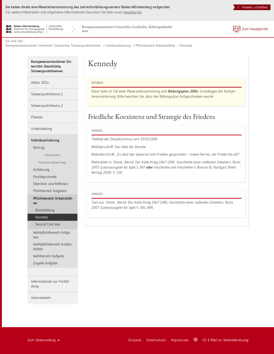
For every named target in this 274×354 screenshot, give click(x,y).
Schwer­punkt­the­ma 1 (47, 94)
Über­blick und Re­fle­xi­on (50, 183)
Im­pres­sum (180, 340)
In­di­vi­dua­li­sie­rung (118, 45)
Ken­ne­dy (186, 45)
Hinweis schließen (252, 7)
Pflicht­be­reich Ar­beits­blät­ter (155, 45)
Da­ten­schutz (156, 340)
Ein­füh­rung (41, 169)
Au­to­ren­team (41, 297)
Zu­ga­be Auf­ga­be (45, 263)
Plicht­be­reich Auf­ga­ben (50, 191)
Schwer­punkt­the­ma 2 (47, 105)
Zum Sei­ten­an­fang (44, 340)
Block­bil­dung (45, 210)
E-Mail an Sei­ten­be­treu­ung (226, 340)
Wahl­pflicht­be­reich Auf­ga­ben (52, 234)
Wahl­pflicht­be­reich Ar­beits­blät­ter (52, 246)
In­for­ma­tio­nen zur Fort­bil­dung (50, 283)
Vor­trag (38, 147)
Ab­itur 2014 (40, 82)
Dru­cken (134, 340)
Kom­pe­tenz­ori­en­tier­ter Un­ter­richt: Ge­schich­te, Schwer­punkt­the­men (127, 29)
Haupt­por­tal (132, 12)
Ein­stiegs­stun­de (44, 176)
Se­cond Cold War (47, 224)
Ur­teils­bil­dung (41, 128)
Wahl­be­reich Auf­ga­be (48, 256)
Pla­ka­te (36, 117)
